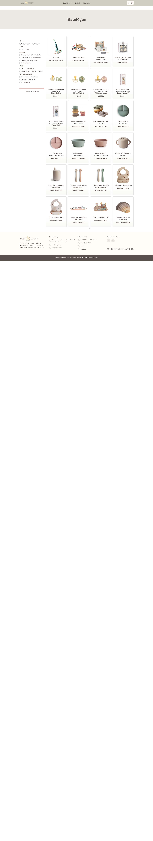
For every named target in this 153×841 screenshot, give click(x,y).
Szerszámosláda (78, 57)
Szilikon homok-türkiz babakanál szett (101, 186)
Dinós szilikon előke (56, 217)
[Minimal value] (31, 88)
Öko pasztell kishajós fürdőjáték (100, 122)
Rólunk (77, 3)
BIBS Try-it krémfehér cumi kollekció (123, 58)
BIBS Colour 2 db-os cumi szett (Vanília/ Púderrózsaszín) (100, 91)
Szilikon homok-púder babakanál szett (78, 186)
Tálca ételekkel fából (100, 217)
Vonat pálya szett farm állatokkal (78, 218)
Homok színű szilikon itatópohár (56, 186)
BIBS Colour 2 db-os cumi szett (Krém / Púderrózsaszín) (123, 91)
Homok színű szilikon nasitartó (123, 154)
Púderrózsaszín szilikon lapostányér (56, 154)
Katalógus (68, 3)
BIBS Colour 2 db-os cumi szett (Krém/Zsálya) (78, 91)
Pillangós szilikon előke (123, 185)
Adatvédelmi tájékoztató (87, 257)
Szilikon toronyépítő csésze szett (78, 122)
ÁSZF (96, 257)
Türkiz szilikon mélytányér (78, 154)
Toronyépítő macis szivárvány (123, 218)
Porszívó (56, 57)
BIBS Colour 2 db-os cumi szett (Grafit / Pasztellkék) (56, 123)
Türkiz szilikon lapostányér (123, 122)
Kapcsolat (86, 3)
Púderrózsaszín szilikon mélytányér (101, 154)
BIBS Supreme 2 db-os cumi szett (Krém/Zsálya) (56, 91)
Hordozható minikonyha (100, 58)
